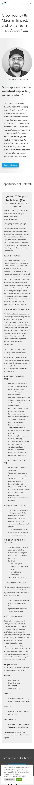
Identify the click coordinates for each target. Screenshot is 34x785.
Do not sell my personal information (15, 776)
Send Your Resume (10, 165)
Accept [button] (19, 779)
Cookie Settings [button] (9, 779)
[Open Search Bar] (23, 3)
